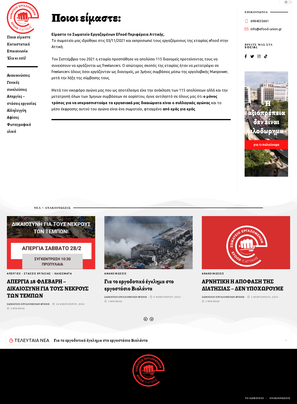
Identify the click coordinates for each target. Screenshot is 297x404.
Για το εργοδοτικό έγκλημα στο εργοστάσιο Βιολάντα (139, 285)
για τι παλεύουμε (266, 144)
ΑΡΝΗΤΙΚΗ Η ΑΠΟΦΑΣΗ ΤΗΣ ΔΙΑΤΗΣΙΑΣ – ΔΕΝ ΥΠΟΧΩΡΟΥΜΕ (242, 285)
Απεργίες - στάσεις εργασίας (29, 273)
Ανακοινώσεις (115, 273)
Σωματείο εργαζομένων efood (28, 304)
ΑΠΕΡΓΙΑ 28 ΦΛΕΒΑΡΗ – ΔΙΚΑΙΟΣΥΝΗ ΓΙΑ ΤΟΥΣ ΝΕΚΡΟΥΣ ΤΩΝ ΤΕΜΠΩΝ (48, 288)
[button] (145, 319)
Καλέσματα (63, 273)
